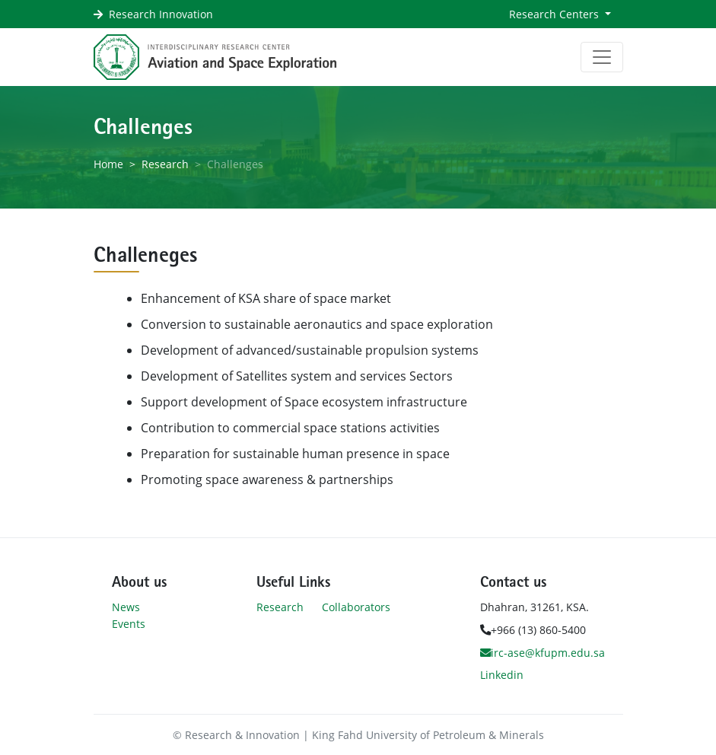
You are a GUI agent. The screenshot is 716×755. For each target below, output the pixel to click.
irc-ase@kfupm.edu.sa (542, 652)
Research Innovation (161, 14)
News (126, 607)
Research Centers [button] (555, 14)
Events (128, 623)
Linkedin (501, 674)
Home (108, 164)
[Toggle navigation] (602, 57)
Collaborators (356, 607)
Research (165, 164)
